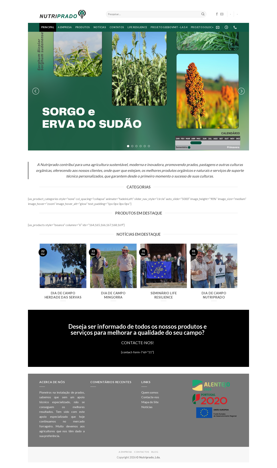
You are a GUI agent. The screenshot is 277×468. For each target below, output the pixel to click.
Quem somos (149, 392)
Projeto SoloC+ (202, 27)
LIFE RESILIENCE (137, 27)
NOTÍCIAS (100, 27)
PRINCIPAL (47, 27)
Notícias (146, 407)
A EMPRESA (65, 27)
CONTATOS (117, 27)
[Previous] (35, 91)
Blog (154, 451)
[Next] (241, 91)
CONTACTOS (141, 451)
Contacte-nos (150, 397)
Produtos (82, 27)
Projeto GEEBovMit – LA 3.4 (169, 27)
